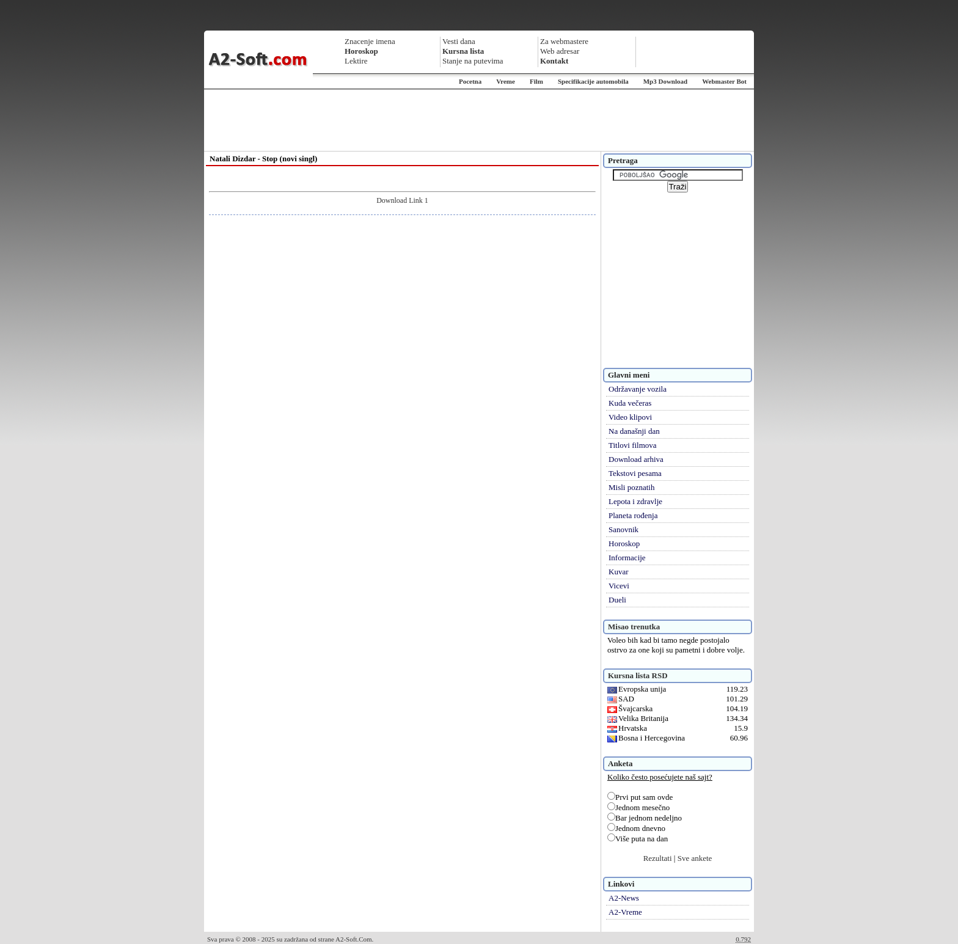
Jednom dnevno (636, 828)
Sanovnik (623, 529)
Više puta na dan (637, 838)
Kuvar (619, 571)
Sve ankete (695, 858)
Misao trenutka (634, 626)
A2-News (624, 897)
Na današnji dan (634, 431)
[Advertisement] (479, 120)
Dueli (617, 599)
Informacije (627, 557)
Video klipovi (630, 417)
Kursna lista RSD (638, 675)
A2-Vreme (625, 912)
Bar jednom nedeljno (644, 817)
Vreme (505, 81)
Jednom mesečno (638, 807)
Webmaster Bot (724, 81)
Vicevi (619, 585)
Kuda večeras (630, 403)
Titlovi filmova (633, 445)
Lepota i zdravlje (635, 501)
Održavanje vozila (638, 388)
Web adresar (559, 51)
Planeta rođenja (633, 515)
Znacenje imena (370, 41)
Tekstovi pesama (635, 473)
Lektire (356, 60)
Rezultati (657, 858)
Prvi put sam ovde (640, 797)
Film (536, 81)
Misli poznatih (631, 487)
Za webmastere (564, 41)
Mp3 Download (665, 81)
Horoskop (624, 543)
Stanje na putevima (472, 60)
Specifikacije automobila (593, 81)
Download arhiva (636, 459)
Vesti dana (458, 41)
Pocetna (470, 81)
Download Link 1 (402, 200)
